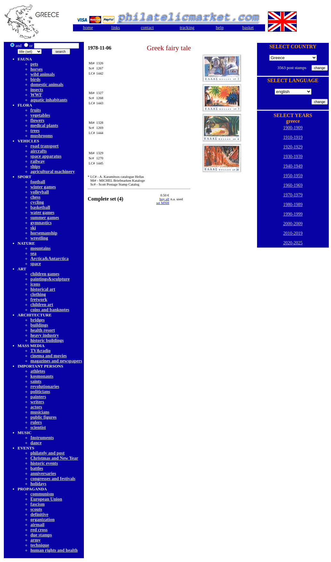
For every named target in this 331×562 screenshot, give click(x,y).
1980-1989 (293, 204)
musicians (39, 412)
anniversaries (43, 473)
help (219, 27)
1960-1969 (293, 185)
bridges (37, 320)
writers (37, 402)
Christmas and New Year (54, 458)
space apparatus (45, 156)
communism (42, 494)
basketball (40, 207)
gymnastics (41, 222)
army (35, 540)
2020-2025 (293, 243)
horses (36, 69)
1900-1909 (293, 127)
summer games (44, 217)
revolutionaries (44, 386)
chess (35, 197)
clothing (38, 294)
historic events (44, 463)
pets (34, 64)
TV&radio (40, 350)
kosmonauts (41, 376)
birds (35, 79)
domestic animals (46, 84)
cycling (37, 202)
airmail (37, 524)
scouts (36, 509)
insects (36, 89)
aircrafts (38, 151)
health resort (42, 330)
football (37, 181)
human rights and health (53, 550)
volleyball (39, 192)
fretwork (38, 299)
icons (35, 284)
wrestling (39, 238)
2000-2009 (293, 223)
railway (37, 161)
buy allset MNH (162, 201)
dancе (36, 442)
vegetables (40, 115)
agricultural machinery (52, 171)
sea (33, 253)
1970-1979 (293, 195)
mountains (40, 248)
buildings (39, 325)
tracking (187, 27)
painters (38, 396)
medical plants (44, 125)
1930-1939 (293, 156)
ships (35, 166)
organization (42, 519)
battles (36, 468)
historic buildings (47, 340)
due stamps (41, 535)
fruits (35, 110)
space (35, 263)
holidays (38, 483)
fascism (37, 504)
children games (44, 274)
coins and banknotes (49, 309)
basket (248, 27)
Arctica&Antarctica (49, 258)
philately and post (47, 453)
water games (42, 212)
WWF (36, 94)
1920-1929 (293, 147)
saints (35, 381)
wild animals (42, 74)
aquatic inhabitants (49, 100)
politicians (40, 391)
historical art (42, 289)
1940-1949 (293, 166)
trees (35, 130)
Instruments (42, 437)
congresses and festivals (53, 478)
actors (36, 407)
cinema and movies (48, 355)
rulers (36, 422)
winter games (43, 187)
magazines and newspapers (56, 361)
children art (41, 304)
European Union (46, 499)
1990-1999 (293, 214)
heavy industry (44, 335)
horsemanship (43, 233)
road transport (44, 146)
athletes (37, 371)
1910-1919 (293, 137)
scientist (38, 427)
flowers (37, 120)
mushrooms (41, 135)
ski (33, 228)
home (88, 27)
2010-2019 (293, 233)
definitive (39, 514)
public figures (43, 417)
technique (39, 545)
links (115, 27)
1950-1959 (293, 175)
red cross (39, 529)
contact (147, 27)
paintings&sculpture (50, 279)
